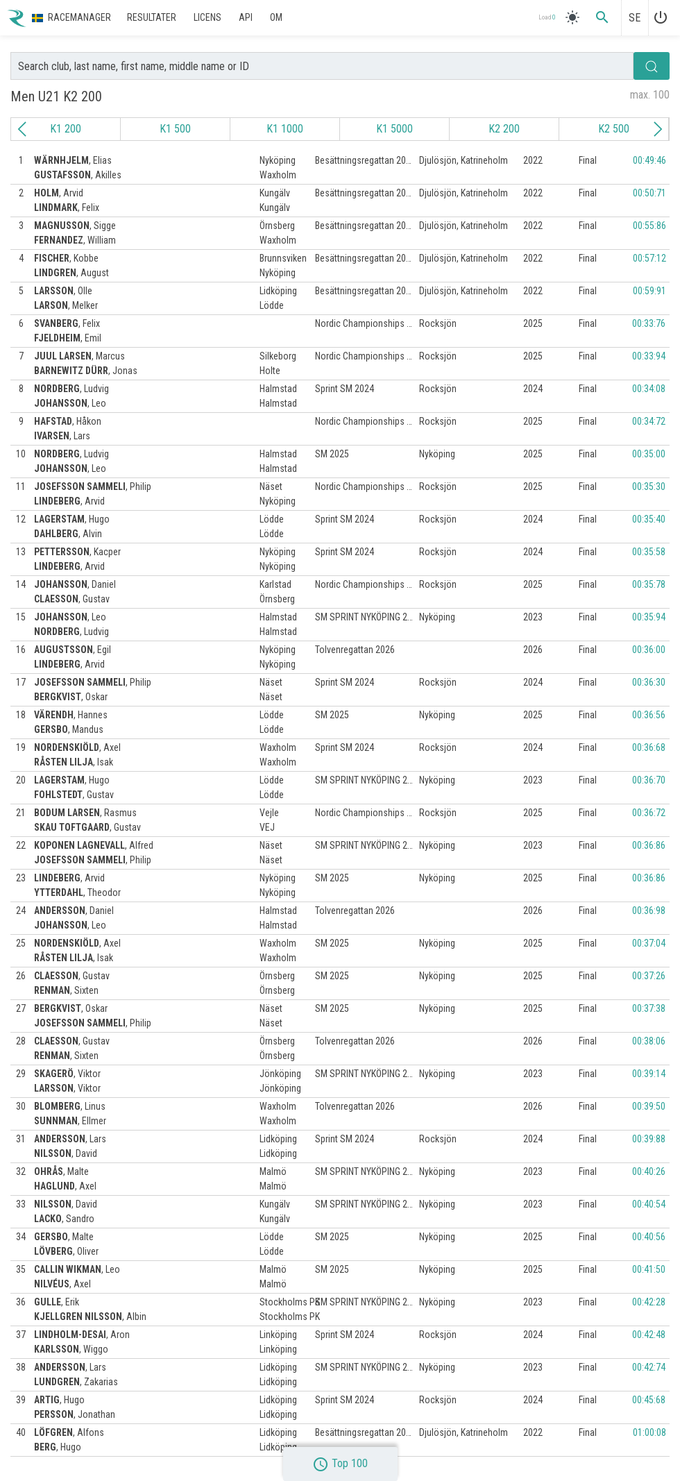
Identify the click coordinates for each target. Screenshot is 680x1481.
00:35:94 (648, 617)
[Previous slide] (22, 129)
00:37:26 (648, 975)
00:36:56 (648, 714)
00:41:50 (648, 1269)
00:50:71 (649, 192)
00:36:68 (648, 747)
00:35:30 (648, 486)
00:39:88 (648, 1138)
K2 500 (613, 128)
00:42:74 (648, 1367)
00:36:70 (648, 780)
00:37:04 (648, 943)
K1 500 (175, 128)
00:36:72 (648, 812)
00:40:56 (648, 1236)
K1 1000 (284, 128)
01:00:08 (649, 1432)
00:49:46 (649, 160)
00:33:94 (648, 356)
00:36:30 (648, 682)
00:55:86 (649, 225)
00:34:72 (648, 421)
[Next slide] (658, 129)
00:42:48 (648, 1334)
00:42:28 (648, 1301)
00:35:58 (648, 551)
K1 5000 (394, 128)
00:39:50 (648, 1106)
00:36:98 (648, 910)
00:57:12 (649, 258)
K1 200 (65, 128)
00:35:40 (648, 519)
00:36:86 (648, 845)
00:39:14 (648, 1073)
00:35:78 (648, 584)
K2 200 (504, 128)
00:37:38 (648, 1008)
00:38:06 (648, 1041)
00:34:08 (648, 388)
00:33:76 (648, 323)
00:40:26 (648, 1171)
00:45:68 (648, 1399)
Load (546, 18)
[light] (572, 17)
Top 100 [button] (340, 1463)
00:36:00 (648, 649)
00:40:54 (648, 1204)
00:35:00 (648, 453)
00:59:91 (649, 290)
